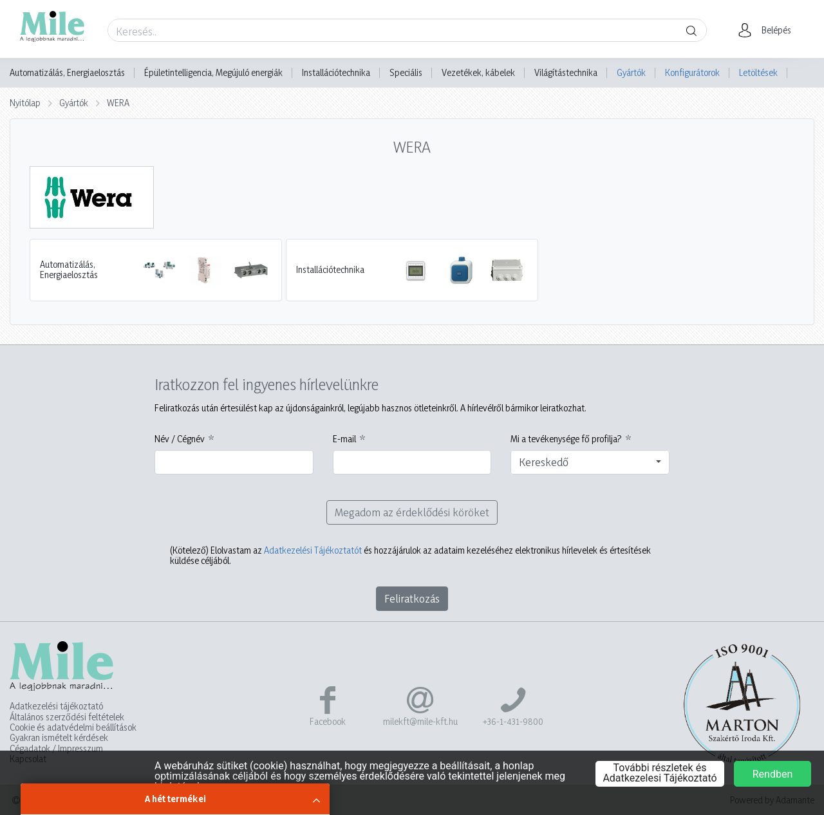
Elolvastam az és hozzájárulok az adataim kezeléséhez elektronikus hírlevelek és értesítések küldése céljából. (410, 555)
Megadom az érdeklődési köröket (412, 512)
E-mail (344, 439)
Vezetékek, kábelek (478, 73)
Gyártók (631, 72)
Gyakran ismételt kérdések (59, 738)
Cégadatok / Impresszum (56, 749)
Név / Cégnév (179, 439)
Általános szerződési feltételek (67, 717)
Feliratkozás (412, 598)
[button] (768, 30)
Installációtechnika (336, 73)
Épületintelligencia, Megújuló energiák (213, 73)
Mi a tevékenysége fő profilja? (566, 439)
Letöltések (758, 72)
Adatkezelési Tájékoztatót (313, 550)
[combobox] (590, 462)
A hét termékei (175, 798)
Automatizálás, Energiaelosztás (67, 73)
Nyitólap (25, 102)
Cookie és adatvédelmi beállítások (73, 727)
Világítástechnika (565, 73)
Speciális (405, 73)
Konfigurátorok (692, 72)
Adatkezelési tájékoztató (56, 706)
